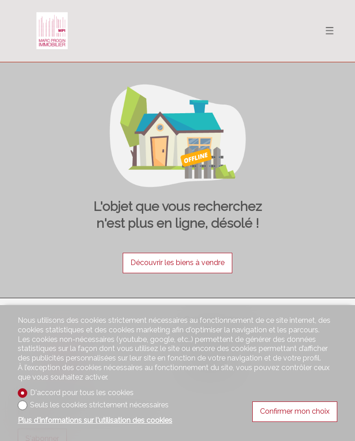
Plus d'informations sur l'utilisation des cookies (95, 420)
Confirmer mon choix (295, 411)
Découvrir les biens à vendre (177, 262)
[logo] (52, 31)
